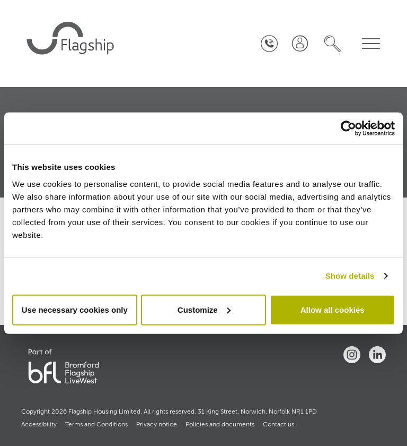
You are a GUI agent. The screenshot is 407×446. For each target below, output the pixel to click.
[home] (72, 43)
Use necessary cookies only (75, 309)
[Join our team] (300, 44)
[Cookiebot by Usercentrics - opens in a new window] (348, 128)
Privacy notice (156, 425)
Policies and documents (219, 425)
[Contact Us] (269, 44)
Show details (350, 275)
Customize (204, 309)
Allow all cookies (332, 309)
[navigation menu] (371, 43)
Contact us (278, 425)
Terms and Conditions (96, 425)
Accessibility (39, 425)
